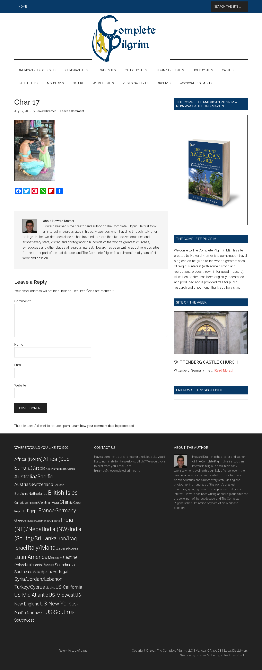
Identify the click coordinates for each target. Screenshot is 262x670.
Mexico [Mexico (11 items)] (53, 558)
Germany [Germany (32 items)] (65, 510)
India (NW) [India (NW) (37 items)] (56, 529)
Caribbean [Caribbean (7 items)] (31, 502)
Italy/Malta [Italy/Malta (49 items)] (41, 547)
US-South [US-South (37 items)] (56, 612)
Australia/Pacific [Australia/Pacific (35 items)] (33, 476)
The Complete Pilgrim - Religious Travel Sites (131, 38)
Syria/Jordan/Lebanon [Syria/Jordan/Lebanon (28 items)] (38, 579)
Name (18, 344)
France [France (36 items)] (46, 510)
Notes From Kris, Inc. (234, 655)
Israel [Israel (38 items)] (20, 548)
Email (18, 365)
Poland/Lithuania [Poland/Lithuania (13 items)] (28, 565)
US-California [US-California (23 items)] (69, 587)
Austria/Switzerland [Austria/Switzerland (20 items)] (33, 484)
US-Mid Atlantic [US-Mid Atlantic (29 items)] (31, 595)
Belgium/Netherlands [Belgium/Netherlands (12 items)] (30, 493)
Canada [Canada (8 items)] (19, 502)
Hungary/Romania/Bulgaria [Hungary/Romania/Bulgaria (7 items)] (43, 520)
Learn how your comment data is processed (102, 426)
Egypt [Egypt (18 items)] (32, 510)
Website (20, 385)
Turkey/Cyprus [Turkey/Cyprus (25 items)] (29, 587)
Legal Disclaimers (236, 650)
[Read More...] (223, 370)
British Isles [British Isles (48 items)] (63, 492)
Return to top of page (73, 650)
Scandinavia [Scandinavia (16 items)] (66, 565)
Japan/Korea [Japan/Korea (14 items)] (67, 548)
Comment (22, 301)
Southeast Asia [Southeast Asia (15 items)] (27, 571)
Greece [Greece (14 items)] (20, 520)
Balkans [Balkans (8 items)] (59, 485)
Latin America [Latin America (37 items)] (30, 557)
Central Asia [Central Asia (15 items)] (48, 502)
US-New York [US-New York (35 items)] (55, 603)
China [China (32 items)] (66, 502)
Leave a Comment (72, 111)
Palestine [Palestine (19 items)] (68, 557)
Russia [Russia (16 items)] (48, 565)
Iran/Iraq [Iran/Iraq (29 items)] (67, 539)
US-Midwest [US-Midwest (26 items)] (62, 595)
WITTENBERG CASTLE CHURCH (206, 362)
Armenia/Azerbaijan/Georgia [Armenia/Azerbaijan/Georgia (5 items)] (60, 469)
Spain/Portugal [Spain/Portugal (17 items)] (54, 571)
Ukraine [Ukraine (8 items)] (50, 587)
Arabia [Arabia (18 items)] (39, 468)
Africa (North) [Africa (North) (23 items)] (28, 459)
